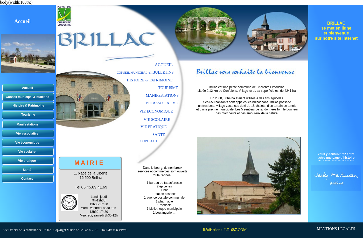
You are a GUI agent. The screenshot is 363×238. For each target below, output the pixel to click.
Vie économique (27, 142)
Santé (27, 170)
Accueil (27, 88)
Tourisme (28, 114)
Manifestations (27, 124)
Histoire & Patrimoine (28, 105)
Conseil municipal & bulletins (27, 97)
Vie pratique (27, 161)
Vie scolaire (27, 151)
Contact (27, 178)
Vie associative (27, 133)
